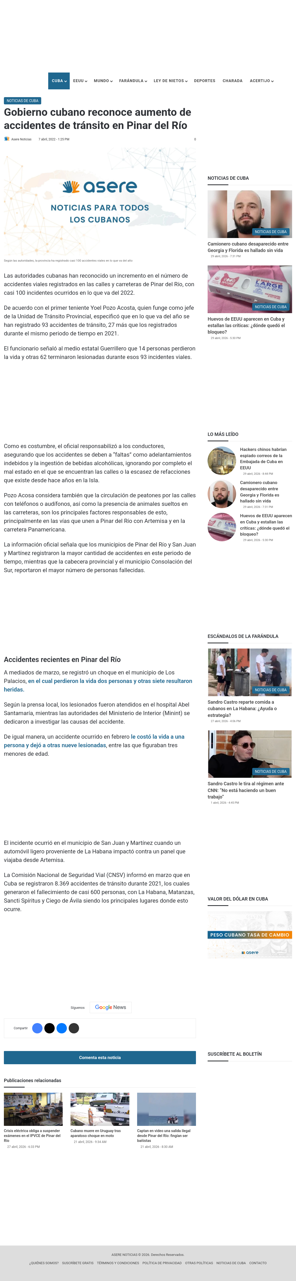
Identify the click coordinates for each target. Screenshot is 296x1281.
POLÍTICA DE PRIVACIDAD (162, 1263)
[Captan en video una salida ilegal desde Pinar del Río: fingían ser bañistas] (166, 1109)
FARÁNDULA (131, 80)
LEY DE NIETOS (169, 80)
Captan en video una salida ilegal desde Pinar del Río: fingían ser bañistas (164, 1136)
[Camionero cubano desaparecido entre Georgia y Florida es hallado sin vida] (250, 214)
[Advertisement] (148, 36)
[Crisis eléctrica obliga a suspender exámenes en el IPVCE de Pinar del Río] (33, 1109)
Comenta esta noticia (100, 1057)
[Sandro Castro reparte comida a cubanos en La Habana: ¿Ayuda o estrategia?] (250, 672)
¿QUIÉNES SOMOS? (44, 1263)
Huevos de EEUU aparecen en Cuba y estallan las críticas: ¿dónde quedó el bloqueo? (246, 325)
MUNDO (101, 80)
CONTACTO (258, 1263)
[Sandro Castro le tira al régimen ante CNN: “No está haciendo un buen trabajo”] (250, 754)
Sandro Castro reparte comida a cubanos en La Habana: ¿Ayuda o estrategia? (242, 708)
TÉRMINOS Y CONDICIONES (118, 1263)
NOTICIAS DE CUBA (22, 101)
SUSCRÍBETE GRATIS (77, 1263)
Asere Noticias (23, 139)
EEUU (78, 80)
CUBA (57, 80)
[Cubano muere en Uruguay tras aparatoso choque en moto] (100, 1109)
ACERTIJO (260, 80)
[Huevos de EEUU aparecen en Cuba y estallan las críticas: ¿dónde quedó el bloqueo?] (250, 289)
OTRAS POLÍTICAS (199, 1263)
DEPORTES (204, 80)
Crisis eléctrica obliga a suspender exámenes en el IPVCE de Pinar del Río (32, 1136)
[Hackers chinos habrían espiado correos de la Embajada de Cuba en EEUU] (222, 461)
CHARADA (233, 80)
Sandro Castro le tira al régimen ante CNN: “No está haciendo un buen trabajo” (246, 790)
